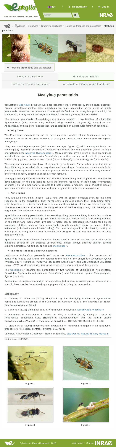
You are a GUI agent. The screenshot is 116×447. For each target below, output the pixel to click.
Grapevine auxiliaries (51, 26)
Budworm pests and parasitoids (30, 84)
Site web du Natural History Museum (88, 333)
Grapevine (33, 26)
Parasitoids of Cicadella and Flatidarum (85, 84)
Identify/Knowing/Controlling (20, 16)
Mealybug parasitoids (86, 76)
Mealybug (25, 104)
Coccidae (16, 270)
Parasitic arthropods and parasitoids (83, 26)
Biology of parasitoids (30, 76)
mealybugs (59, 246)
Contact (90, 443)
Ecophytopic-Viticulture (90, 309)
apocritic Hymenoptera (39, 153)
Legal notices (77, 443)
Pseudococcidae (76, 255)
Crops (19, 26)
